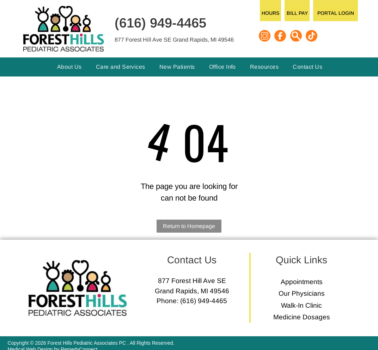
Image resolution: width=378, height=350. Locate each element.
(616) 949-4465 (160, 23)
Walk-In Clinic (301, 305)
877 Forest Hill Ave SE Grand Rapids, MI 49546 (174, 40)
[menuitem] (69, 66)
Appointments (302, 281)
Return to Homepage (189, 226)
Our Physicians (302, 293)
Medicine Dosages (301, 317)
